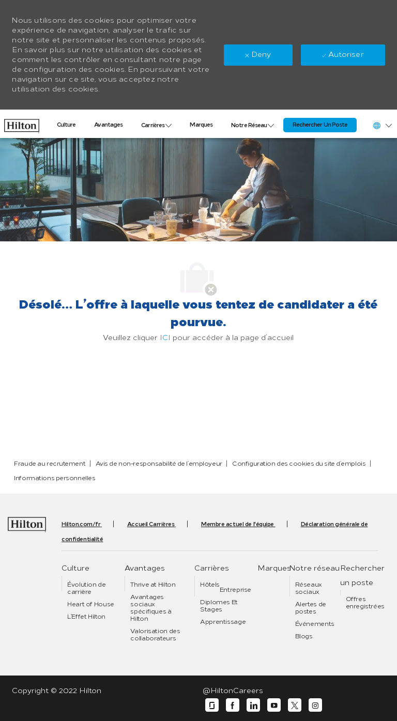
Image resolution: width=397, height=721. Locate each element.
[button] (382, 125)
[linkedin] (253, 705)
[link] (21, 123)
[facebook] (232, 705)
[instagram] (315, 705)
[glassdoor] (212, 705)
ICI (165, 337)
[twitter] (294, 705)
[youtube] (274, 705)
